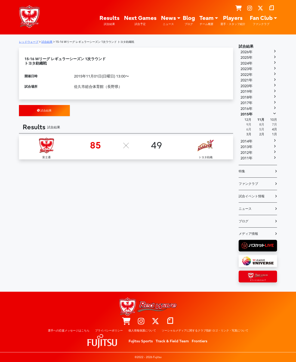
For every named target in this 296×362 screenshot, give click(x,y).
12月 (247, 120)
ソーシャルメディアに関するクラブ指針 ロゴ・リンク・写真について (205, 330)
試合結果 (44, 110)
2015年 (246, 114)
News (168, 20)
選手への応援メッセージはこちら (68, 330)
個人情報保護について (142, 330)
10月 (273, 120)
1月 (274, 134)
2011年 (246, 158)
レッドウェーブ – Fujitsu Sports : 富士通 (29, 16)
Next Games (140, 20)
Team (206, 20)
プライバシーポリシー (109, 330)
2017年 (246, 103)
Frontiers (199, 341)
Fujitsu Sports (141, 341)
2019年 (246, 92)
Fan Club (261, 20)
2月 (261, 134)
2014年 (246, 141)
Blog (189, 20)
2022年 (246, 75)
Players (232, 20)
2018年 (246, 97)
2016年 (246, 109)
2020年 (246, 86)
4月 (274, 129)
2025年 (246, 58)
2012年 (246, 153)
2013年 (246, 147)
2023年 (246, 69)
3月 (248, 134)
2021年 (246, 80)
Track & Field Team (172, 341)
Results (109, 20)
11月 (260, 120)
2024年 (246, 63)
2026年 (246, 52)
